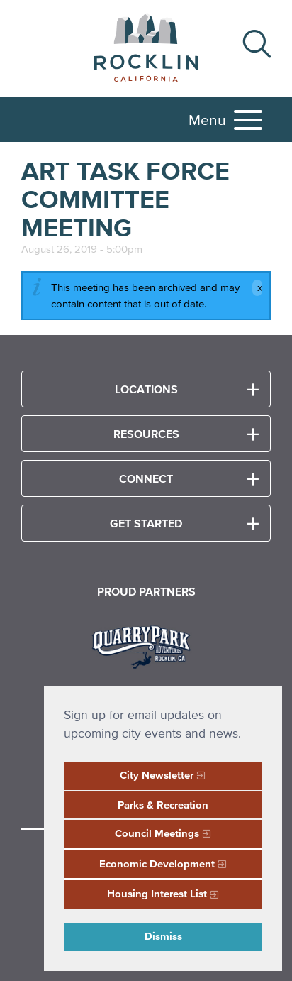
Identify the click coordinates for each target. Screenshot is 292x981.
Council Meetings (157, 833)
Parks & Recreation (163, 805)
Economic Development (157, 863)
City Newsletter (156, 775)
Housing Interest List (157, 893)
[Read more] (146, 645)
